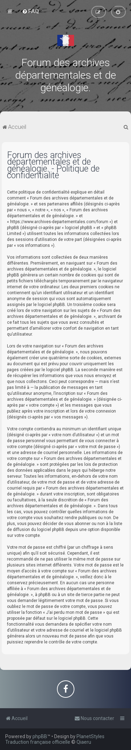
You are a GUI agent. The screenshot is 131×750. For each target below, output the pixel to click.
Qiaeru (84, 742)
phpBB (39, 736)
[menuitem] (30, 11)
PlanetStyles (90, 736)
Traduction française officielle (37, 742)
